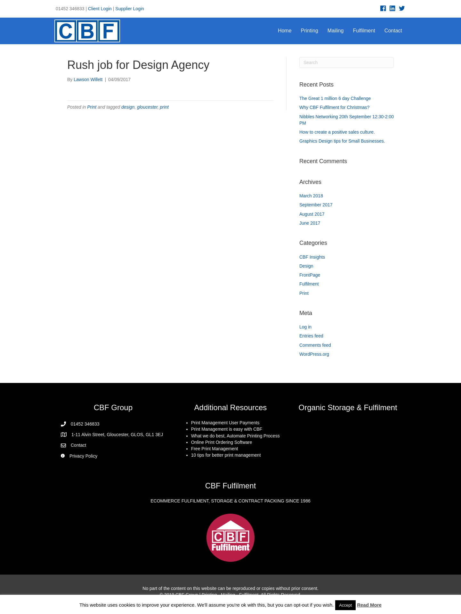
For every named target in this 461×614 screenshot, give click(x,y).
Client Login (100, 8)
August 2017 (312, 214)
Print (91, 107)
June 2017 (309, 223)
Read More (369, 605)
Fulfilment (364, 30)
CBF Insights (312, 257)
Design (306, 266)
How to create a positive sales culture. (337, 132)
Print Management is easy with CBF (227, 429)
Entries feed (311, 335)
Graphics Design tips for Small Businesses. (342, 141)
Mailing (336, 30)
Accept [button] (345, 605)
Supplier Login (129, 8)
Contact (393, 30)
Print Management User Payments (225, 422)
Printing (309, 30)
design (127, 107)
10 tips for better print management (226, 455)
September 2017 (316, 204)
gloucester (147, 107)
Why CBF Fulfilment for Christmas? (334, 107)
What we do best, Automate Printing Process (235, 435)
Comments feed (315, 345)
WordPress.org (314, 354)
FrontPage (309, 275)
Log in (305, 326)
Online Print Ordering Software (221, 442)
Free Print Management (214, 448)
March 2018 (311, 195)
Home (285, 30)
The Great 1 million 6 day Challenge (335, 98)
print (164, 107)
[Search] (346, 62)
